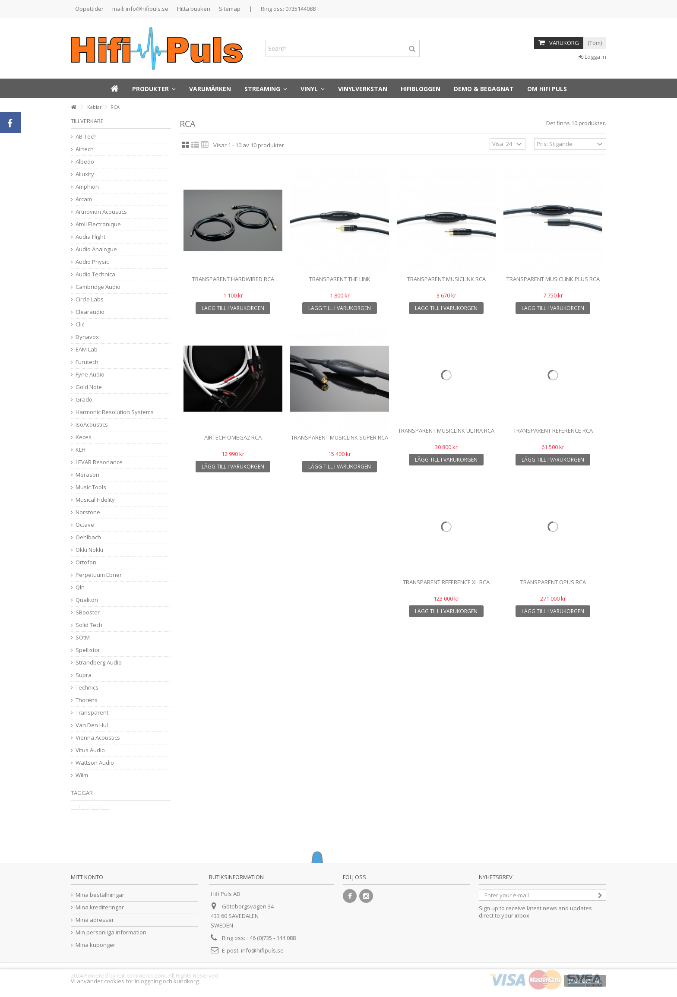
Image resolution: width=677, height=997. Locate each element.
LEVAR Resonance (99, 462)
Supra (84, 675)
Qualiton (87, 600)
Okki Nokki (89, 550)
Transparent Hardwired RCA (233, 279)
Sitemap (229, 9)
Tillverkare (87, 121)
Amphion (87, 186)
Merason (87, 474)
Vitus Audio (90, 750)
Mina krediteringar (100, 907)
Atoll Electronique (98, 224)
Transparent (92, 712)
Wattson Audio (95, 762)
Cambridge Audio (98, 287)
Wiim (82, 775)
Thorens (87, 700)
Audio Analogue (96, 249)
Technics (87, 687)
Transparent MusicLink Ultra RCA (446, 430)
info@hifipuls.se (262, 950)
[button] (154, 88)
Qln (80, 587)
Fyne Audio (90, 374)
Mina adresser (95, 920)
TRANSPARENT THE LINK (339, 279)
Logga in (592, 56)
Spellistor (88, 650)
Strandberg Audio (99, 662)
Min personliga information (111, 932)
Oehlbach (88, 537)
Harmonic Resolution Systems (115, 412)
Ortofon (86, 562)
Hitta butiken (193, 9)
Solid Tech (89, 625)
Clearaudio (90, 312)
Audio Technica (95, 274)
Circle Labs (90, 299)
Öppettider (89, 9)
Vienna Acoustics (98, 737)
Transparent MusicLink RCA (446, 279)
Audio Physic (92, 262)
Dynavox (87, 337)
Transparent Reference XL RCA (446, 582)
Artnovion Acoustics (101, 211)
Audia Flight (90, 237)
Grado (84, 399)
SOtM (83, 637)
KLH (80, 449)
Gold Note (89, 387)
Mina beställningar (100, 895)
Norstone (88, 512)
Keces (84, 437)
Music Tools (91, 487)
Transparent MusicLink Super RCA (339, 437)
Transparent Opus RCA (553, 582)
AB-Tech (86, 136)
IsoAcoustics (92, 424)
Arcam (84, 199)
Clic (80, 324)
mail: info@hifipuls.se (140, 9)
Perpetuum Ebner (99, 575)
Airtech (85, 149)
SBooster (88, 612)
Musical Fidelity (95, 499)
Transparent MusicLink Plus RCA (553, 279)
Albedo (85, 161)
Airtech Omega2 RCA (233, 437)
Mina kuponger (95, 945)
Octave (85, 525)
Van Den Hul (92, 725)
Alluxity (85, 174)
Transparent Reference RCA (553, 430)
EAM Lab (87, 349)
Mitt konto (87, 877)
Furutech (87, 362)
